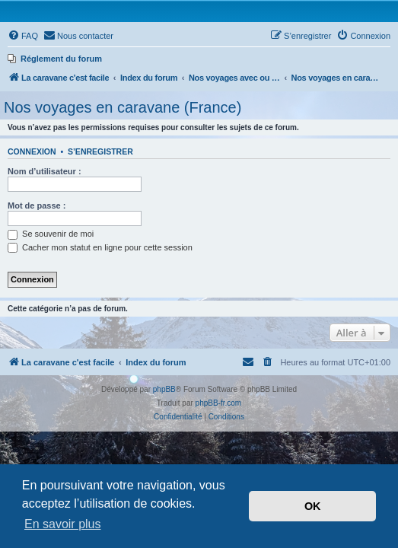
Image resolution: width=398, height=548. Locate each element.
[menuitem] (23, 36)
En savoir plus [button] (62, 524)
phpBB (164, 389)
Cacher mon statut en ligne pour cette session (100, 247)
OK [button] (312, 506)
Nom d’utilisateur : (44, 171)
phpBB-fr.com (219, 403)
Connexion (32, 151)
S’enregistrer (100, 151)
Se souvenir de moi (51, 233)
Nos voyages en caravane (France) (122, 107)
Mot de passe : (36, 205)
